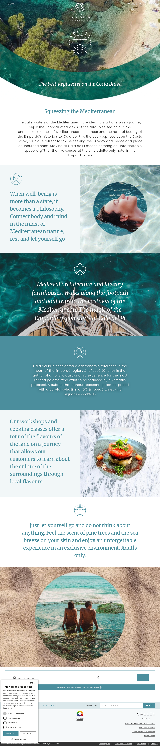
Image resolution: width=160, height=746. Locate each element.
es (47, 705)
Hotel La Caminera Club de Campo (140, 723)
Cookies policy (104, 744)
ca (42, 705)
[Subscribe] (149, 705)
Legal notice (141, 744)
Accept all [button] (11, 734)
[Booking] (152, 4)
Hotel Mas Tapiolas (147, 727)
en (52, 705)
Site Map (154, 744)
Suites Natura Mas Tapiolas (143, 731)
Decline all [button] (28, 734)
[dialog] (19, 711)
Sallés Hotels (149, 735)
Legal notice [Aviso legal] (7, 708)
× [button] (35, 683)
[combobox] (31, 683)
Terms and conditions (123, 744)
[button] (19, 739)
